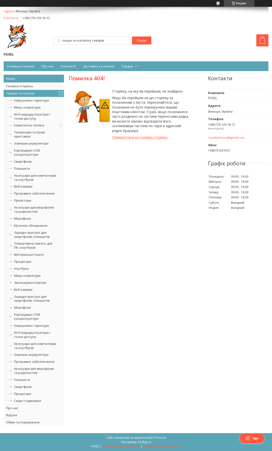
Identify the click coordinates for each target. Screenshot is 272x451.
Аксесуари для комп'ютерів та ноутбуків (35, 177)
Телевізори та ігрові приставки (29, 134)
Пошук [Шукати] (141, 40)
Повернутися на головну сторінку (139, 137)
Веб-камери (23, 186)
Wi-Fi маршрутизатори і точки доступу (32, 116)
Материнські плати (29, 254)
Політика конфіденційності (162, 446)
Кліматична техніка (29, 125)
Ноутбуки (21, 268)
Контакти (68, 66)
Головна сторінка (20, 66)
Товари (127, 66)
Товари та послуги (20, 93)
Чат (251, 438)
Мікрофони (22, 218)
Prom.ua (160, 438)
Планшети (22, 168)
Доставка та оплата (98, 66)
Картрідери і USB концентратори (27, 152)
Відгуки (11, 415)
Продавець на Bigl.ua (136, 442)
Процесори (22, 261)
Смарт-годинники (27, 401)
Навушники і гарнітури (31, 100)
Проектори (22, 200)
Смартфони (23, 161)
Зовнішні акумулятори (31, 143)
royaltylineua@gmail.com (226, 138)
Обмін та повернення (22, 422)
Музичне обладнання (30, 225)
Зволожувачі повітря (30, 282)
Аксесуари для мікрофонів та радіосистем (34, 209)
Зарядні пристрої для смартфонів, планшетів (32, 234)
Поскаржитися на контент (121, 446)
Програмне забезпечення (34, 193)
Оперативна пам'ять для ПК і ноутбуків (33, 245)
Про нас (48, 66)
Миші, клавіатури (27, 107)
